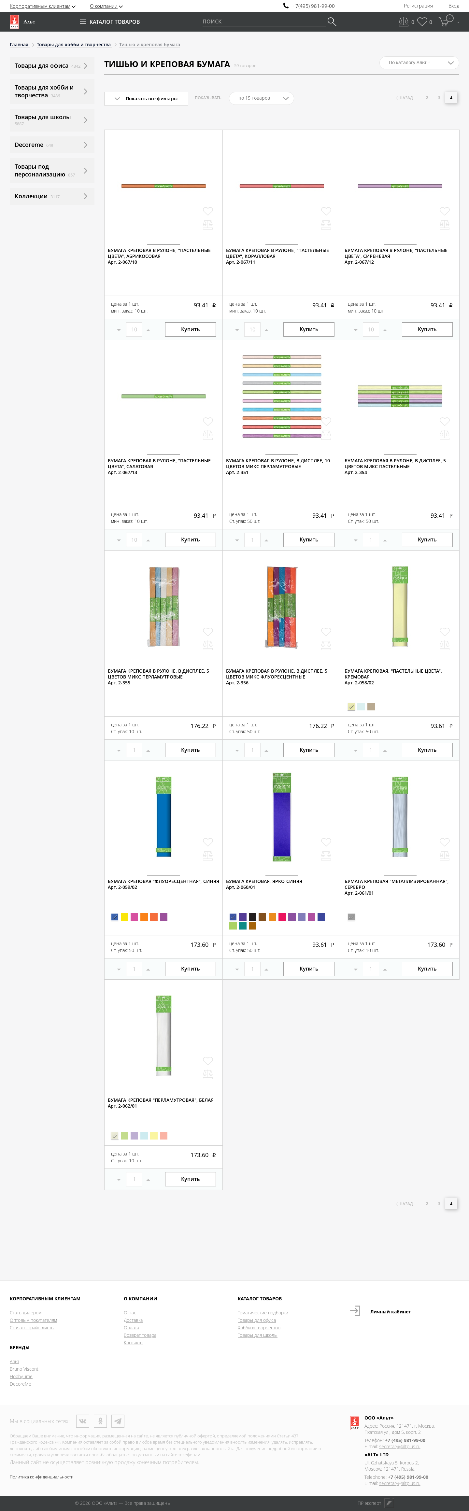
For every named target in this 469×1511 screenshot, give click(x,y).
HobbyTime (21, 1376)
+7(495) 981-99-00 (313, 6)
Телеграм (117, 1421)
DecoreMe (20, 1384)
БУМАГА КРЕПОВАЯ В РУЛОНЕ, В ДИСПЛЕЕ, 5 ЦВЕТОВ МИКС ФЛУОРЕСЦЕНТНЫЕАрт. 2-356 (276, 677)
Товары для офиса (257, 1320)
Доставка (133, 1320)
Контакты (133, 1342)
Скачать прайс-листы (32, 1327)
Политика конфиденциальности (42, 1477)
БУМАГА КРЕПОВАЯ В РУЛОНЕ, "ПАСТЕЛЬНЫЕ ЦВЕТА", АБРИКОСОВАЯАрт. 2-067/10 (159, 256)
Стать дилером (25, 1312)
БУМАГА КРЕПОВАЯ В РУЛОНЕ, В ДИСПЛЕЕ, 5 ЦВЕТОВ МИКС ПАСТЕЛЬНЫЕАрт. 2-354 (395, 466)
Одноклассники (100, 1421)
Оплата (131, 1327)
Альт (14, 1361)
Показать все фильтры (152, 98)
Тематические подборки (263, 1312)
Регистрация (418, 5)
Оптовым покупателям (33, 1320)
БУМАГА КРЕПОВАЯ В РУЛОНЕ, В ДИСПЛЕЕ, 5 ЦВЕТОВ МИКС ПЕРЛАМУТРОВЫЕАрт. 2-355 (158, 677)
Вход (453, 5)
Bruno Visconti (24, 1369)
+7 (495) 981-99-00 (405, 1440)
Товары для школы (257, 1335)
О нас (130, 1312)
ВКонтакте (82, 1421)
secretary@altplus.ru (399, 1446)
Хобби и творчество (259, 1327)
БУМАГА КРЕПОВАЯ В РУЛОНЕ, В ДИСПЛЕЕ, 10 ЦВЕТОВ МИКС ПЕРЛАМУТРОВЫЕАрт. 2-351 (278, 466)
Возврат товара (140, 1335)
